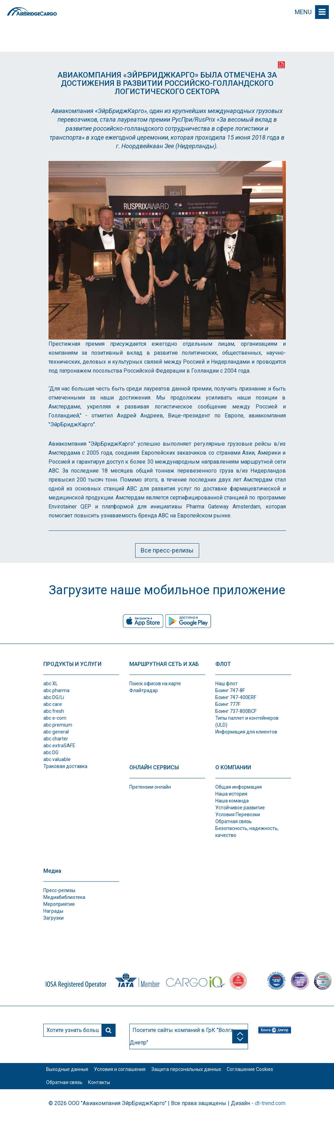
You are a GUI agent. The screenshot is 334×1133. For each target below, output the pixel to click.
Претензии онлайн (150, 787)
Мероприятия (59, 904)
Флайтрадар (143, 690)
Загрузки (53, 918)
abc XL (50, 683)
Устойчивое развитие (240, 807)
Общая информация (238, 787)
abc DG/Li (53, 697)
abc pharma (56, 690)
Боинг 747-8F (230, 690)
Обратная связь (233, 821)
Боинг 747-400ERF (235, 697)
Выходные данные (71, 1073)
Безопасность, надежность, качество (247, 832)
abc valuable (57, 759)
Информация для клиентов (246, 732)
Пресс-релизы (59, 890)
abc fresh (53, 711)
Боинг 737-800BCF (236, 711)
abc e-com (54, 718)
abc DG (50, 752)
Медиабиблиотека (64, 897)
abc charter (55, 738)
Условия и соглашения (132, 1073)
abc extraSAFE (59, 745)
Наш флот (226, 683)
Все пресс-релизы (167, 550)
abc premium (57, 725)
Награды (53, 911)
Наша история (231, 794)
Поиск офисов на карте (155, 683)
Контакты (172, 1094)
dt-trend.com (270, 1118)
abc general (56, 732)
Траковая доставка (65, 766)
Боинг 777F (227, 704)
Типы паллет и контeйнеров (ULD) (247, 721)
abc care (52, 704)
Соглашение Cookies (73, 1094)
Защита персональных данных (206, 1073)
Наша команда (232, 800)
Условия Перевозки (237, 814)
